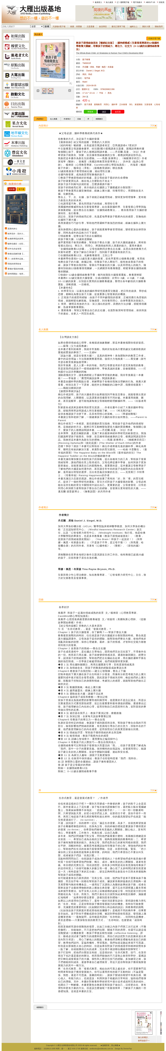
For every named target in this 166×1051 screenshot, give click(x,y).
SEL (131, 104)
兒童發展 (148, 104)
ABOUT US (150, 2)
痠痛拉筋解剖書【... (16, 254)
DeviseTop (127, 1049)
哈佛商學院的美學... (16, 239)
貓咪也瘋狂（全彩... (16, 244)
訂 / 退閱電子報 (123, 2)
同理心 (107, 104)
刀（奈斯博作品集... (16, 259)
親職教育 (98, 104)
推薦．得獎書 (76, 26)
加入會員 (109, 2)
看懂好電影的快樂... (16, 269)
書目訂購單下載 (118, 26)
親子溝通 (88, 104)
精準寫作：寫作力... (16, 234)
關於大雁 (146, 26)
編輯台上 (134, 26)
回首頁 (161, 2)
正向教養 (123, 104)
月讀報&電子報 (59, 26)
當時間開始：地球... (16, 274)
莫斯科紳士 (12, 229)
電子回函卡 (137, 2)
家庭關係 (138, 104)
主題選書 (90, 26)
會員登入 (98, 2)
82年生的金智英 (14, 249)
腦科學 (114, 104)
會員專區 (103, 26)
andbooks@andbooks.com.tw (101, 1049)
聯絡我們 (159, 26)
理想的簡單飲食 (14, 264)
